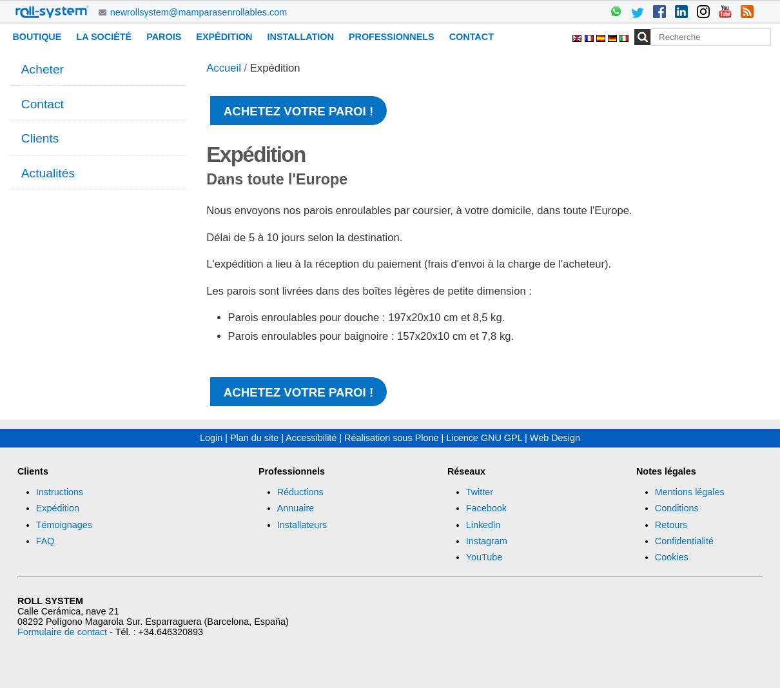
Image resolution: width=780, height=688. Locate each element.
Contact (471, 37)
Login (211, 438)
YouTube (484, 557)
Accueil (223, 68)
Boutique (36, 37)
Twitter (479, 492)
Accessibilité (311, 438)
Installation (301, 37)
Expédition (224, 37)
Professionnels (391, 37)
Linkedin (483, 525)
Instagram (486, 541)
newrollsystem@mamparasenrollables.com (199, 12)
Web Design (555, 438)
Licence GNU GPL (484, 438)
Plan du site (254, 438)
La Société (104, 37)
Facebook (486, 508)
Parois (163, 37)
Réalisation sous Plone (391, 438)
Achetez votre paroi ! (298, 111)
